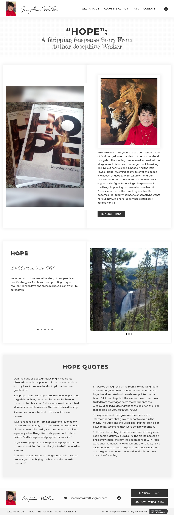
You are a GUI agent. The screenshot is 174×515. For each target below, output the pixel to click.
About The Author (40, 511)
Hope (58, 511)
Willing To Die (16, 511)
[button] (111, 214)
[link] (90, 8)
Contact (70, 511)
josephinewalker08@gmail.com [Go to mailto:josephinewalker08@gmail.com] (88, 498)
